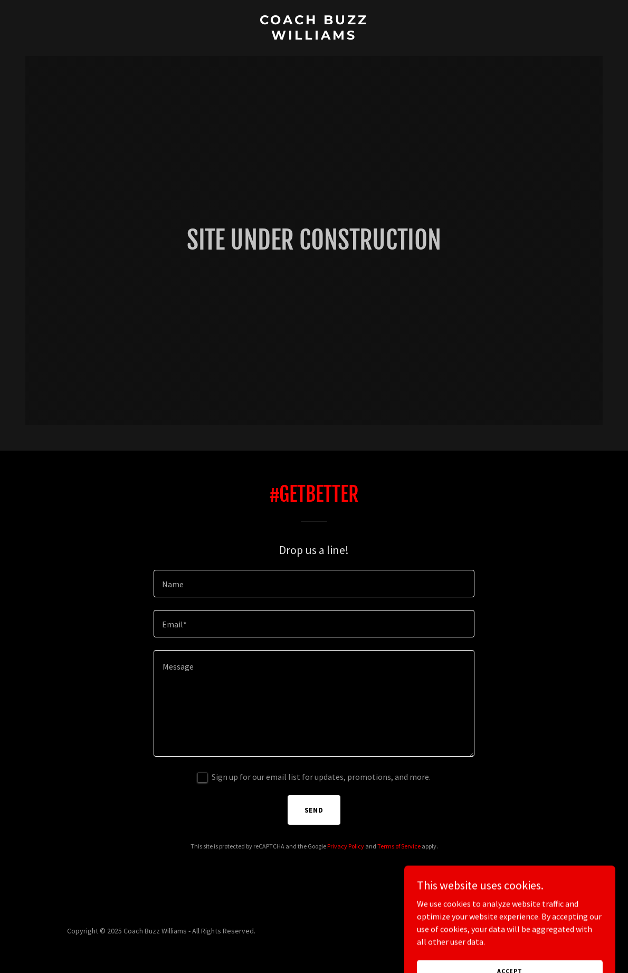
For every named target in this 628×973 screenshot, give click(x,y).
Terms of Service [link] (399, 846)
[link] (314, 36)
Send (314, 810)
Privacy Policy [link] (345, 846)
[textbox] (314, 583)
